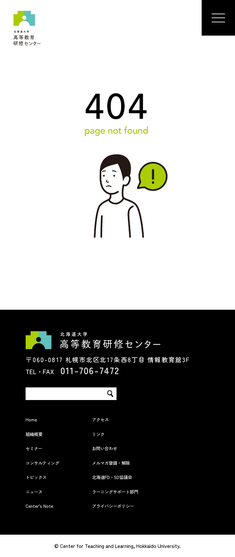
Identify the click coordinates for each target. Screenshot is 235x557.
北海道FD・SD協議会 (125, 476)
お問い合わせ (112, 447)
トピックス (43, 476)
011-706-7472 (90, 370)
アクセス (105, 418)
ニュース (39, 490)
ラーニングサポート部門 (129, 490)
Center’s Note (47, 505)
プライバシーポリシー (126, 505)
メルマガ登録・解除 (122, 462)
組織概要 (39, 433)
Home (34, 418)
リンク (102, 433)
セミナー (39, 447)
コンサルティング (53, 462)
